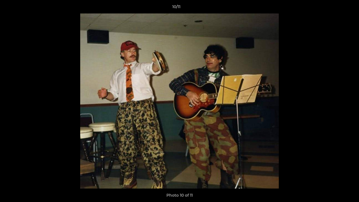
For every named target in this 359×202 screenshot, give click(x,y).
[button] (335, 8)
